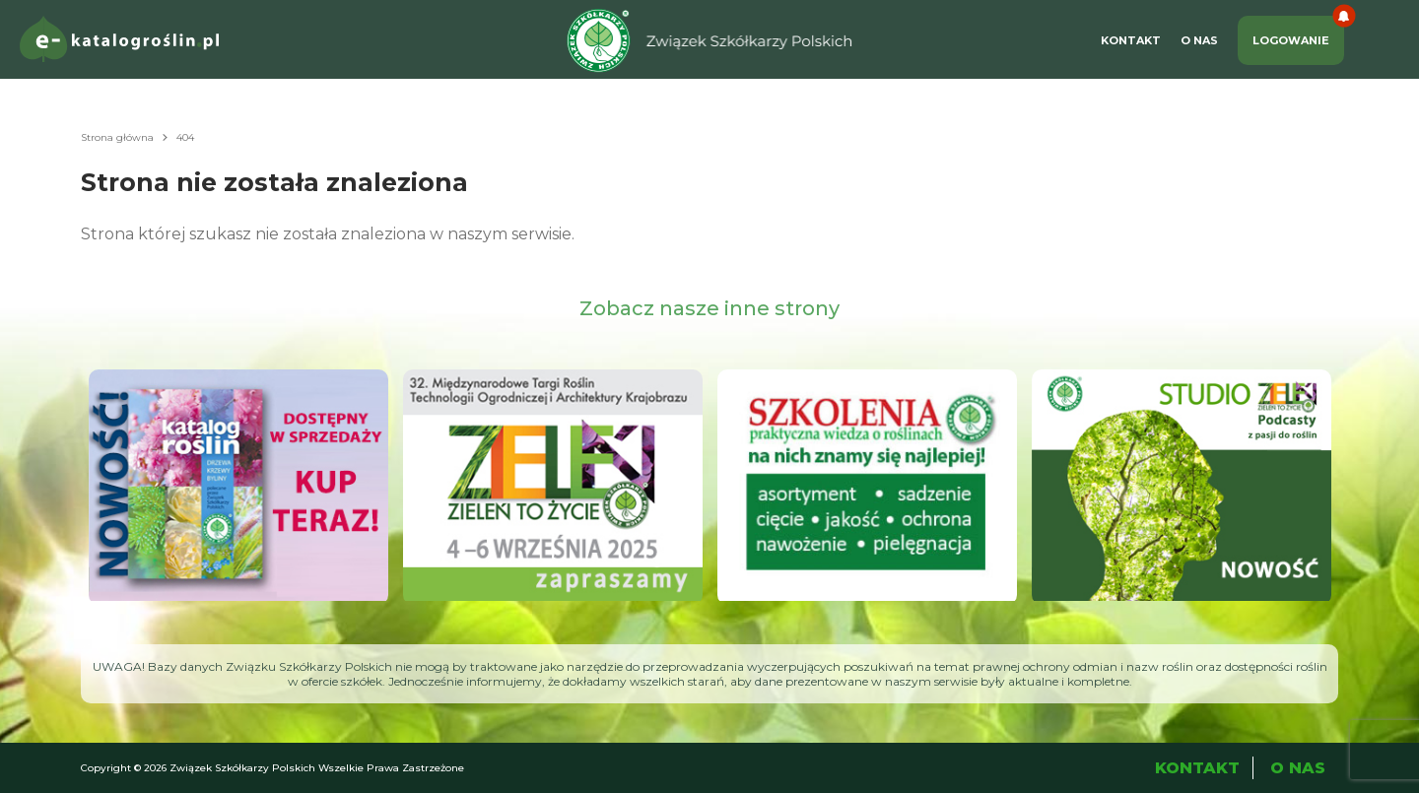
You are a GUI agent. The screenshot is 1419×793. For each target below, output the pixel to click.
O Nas (1199, 40)
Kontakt (1131, 40)
